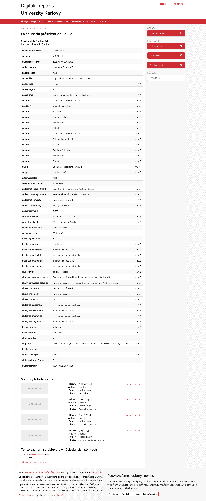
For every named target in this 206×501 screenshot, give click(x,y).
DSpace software (27, 495)
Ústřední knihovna (52, 472)
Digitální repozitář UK (34, 21)
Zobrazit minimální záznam (33, 28)
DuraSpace (62, 495)
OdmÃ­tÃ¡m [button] (126, 494)
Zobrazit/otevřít (133, 384)
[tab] (166, 33)
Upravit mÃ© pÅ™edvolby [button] (146, 494)
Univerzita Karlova (34, 472)
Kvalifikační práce (80, 21)
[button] (164, 3)
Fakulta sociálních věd (58, 21)
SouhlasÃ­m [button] (113, 494)
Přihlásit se (155, 78)
